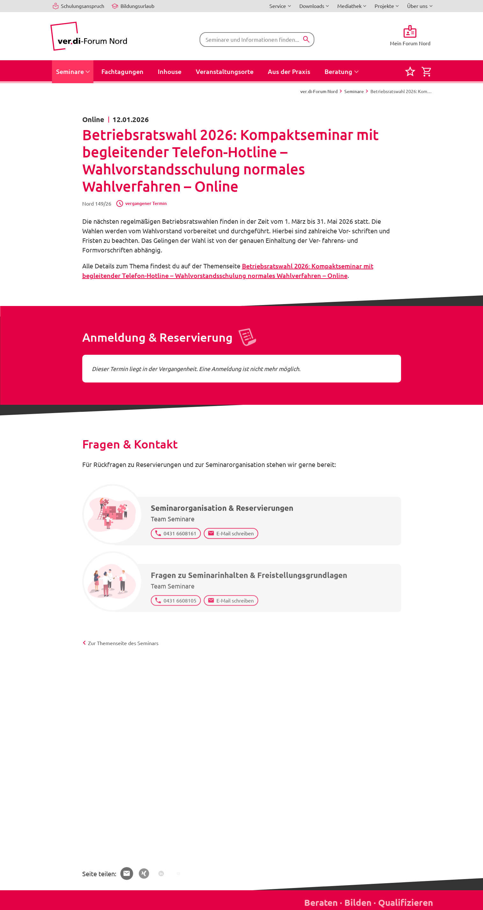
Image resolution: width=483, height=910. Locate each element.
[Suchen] (306, 39)
